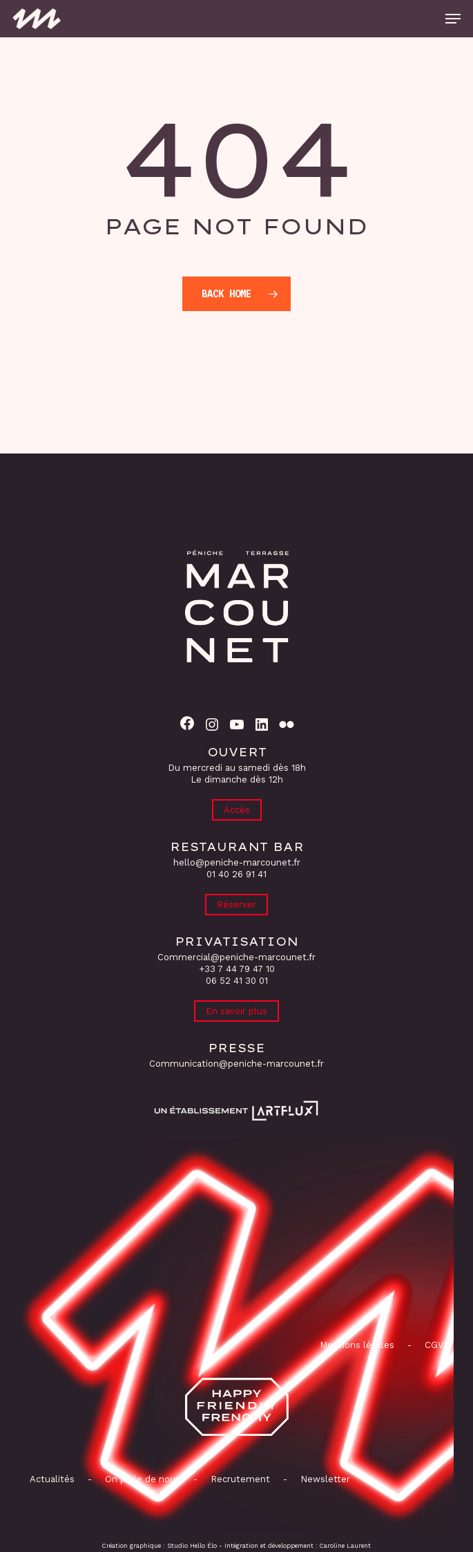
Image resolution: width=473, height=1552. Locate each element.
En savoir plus (236, 1011)
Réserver (236, 904)
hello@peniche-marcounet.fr (236, 862)
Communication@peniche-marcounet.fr (236, 1063)
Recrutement (240, 1479)
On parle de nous (141, 1479)
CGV (434, 1345)
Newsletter (325, 1479)
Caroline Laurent (345, 1545)
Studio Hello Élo (192, 1545)
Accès (237, 810)
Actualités (52, 1479)
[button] (453, 19)
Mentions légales (357, 1345)
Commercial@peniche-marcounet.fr (236, 957)
